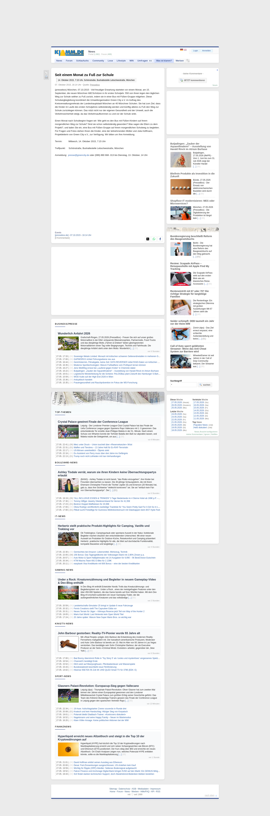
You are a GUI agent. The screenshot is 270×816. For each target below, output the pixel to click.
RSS (158, 791)
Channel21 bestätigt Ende (85, 661)
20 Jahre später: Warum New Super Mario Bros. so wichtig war (102, 617)
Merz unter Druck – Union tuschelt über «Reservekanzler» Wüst (103, 444)
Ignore (207, 434)
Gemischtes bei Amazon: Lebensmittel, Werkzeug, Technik (100, 552)
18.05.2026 (177, 430)
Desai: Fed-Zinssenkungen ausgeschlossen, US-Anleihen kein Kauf (105, 765)
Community (98, 60)
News (59, 60)
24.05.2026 (177, 414)
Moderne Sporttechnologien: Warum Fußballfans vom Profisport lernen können (110, 365)
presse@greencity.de (78, 155)
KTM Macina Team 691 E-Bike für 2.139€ (92, 560)
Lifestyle (121, 60)
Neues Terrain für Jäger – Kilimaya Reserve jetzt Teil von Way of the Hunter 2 (109, 611)
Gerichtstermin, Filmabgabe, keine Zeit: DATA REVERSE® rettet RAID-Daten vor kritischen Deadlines (120, 362)
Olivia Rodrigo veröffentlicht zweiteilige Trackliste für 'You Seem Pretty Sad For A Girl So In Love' (118, 507)
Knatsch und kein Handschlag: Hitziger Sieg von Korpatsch (101, 711)
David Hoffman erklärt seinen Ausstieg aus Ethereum (98, 762)
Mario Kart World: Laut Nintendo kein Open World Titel (98, 614)
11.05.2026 (199, 418)
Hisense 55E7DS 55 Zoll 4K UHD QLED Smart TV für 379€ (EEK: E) (105, 670)
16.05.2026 (199, 405)
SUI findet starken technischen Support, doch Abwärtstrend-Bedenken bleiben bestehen (114, 774)
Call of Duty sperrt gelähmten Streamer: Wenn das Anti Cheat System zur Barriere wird (188, 349)
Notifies (214, 434)
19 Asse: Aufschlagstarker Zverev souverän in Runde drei (100, 708)
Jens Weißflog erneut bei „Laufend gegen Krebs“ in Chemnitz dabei (104, 368)
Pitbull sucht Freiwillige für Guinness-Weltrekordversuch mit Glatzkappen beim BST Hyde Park (117, 510)
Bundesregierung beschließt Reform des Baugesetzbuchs (191, 237)
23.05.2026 (177, 417)
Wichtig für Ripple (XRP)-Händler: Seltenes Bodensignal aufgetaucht (105, 768)
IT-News (60, 516)
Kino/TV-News (64, 623)
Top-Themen (63, 412)
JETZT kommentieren (192, 80)
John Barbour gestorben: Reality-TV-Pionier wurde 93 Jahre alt (99, 633)
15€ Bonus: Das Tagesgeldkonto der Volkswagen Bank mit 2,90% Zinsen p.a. (109, 555)
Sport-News (63, 676)
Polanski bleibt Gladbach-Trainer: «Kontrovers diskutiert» (100, 714)
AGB (134, 789)
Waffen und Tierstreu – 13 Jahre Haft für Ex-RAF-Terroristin (101, 447)
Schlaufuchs (82, 60)
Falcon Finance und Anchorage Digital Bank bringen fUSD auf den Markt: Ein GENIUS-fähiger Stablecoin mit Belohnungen (130, 771)
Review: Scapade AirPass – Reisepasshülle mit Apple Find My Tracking (189, 266)
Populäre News (201, 425)
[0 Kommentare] (62, 238)
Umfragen (144, 60)
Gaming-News (64, 569)
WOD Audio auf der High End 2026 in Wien (93, 377)
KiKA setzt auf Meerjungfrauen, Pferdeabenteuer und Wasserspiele (104, 664)
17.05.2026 (199, 402)
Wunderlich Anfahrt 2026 (74, 333)
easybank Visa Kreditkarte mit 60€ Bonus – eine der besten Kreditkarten (107, 563)
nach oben (209, 795)
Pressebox (95, 85)
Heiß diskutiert (200, 427)
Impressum (155, 789)
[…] (132, 348)
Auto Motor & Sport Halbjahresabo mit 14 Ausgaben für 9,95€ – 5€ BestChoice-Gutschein (115, 558)
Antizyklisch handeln (83, 379)
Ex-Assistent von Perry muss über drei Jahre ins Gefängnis (101, 453)
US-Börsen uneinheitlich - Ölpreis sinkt (91, 450)
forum (215, 85)
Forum (69, 60)
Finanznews (63, 726)
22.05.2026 (177, 419)
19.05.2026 (177, 427)
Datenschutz (124, 789)
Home (112, 791)
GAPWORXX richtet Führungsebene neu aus (94, 359)
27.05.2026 (177, 402)
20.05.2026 (177, 425)
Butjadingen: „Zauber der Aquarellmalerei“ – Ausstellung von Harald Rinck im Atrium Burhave (116, 371)
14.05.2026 (199, 410)
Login (195, 51)
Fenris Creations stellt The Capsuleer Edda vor (95, 608)
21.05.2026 (177, 422)
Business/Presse (66, 323)
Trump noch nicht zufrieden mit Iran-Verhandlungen (97, 456)
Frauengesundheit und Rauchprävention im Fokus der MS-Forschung (105, 382)
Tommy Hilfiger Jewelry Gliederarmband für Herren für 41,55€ (102, 501)
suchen (204, 384)
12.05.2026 (199, 416)
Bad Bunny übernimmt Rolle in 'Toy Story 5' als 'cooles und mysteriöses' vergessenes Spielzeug (117, 658)
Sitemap (113, 789)
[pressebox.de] (62, 235)
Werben (180, 60)
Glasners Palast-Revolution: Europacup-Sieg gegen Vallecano (98, 685)
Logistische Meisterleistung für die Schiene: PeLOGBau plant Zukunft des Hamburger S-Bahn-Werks (120, 374)
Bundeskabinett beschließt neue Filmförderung (95, 667)
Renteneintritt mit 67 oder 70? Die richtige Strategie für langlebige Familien (189, 294)
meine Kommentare (194, 434)
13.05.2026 (199, 413)
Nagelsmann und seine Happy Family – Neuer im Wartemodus (102, 717)
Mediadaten (143, 789)
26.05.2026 (177, 405)
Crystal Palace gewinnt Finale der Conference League (93, 421)
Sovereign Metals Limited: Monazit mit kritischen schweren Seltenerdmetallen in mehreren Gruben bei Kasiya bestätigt (128, 356)
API (152, 791)
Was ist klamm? (164, 60)
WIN (131, 60)
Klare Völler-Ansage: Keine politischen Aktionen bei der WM (101, 720)
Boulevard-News (66, 462)
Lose (110, 60)
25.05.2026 (177, 408)
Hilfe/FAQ (145, 791)
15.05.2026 (199, 408)
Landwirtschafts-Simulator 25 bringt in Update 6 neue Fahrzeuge (103, 605)
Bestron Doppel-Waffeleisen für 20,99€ (91, 504)
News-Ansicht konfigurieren (205, 432)
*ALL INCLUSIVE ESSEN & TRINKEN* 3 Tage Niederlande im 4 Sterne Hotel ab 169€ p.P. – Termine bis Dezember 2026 (129, 498)
